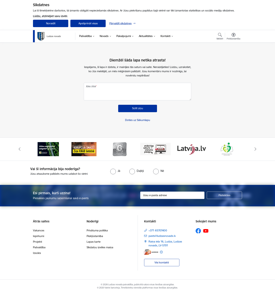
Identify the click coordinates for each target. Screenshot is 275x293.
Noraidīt (50, 23)
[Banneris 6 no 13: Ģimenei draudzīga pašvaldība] (226, 149)
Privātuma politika (97, 230)
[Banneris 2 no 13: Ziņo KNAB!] (83, 149)
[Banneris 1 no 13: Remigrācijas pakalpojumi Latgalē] (48, 149)
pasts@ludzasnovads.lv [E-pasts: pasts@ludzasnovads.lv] (162, 236)
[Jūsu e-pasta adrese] (172, 195)
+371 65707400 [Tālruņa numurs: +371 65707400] (158, 230)
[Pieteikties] (224, 195)
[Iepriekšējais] (20, 149)
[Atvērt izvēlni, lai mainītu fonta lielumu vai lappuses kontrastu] (233, 37)
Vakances (38, 230)
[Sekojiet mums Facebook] (198, 230)
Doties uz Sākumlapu (137, 120)
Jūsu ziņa (91, 86)
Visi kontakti (162, 262)
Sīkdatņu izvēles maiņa (100, 247)
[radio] (115, 171)
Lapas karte (94, 241)
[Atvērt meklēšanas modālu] (220, 37)
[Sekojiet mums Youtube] (205, 231)
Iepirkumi (38, 236)
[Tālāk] (255, 149)
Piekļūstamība (95, 236)
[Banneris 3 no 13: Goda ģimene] (120, 149)
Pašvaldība (39, 247)
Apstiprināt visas (88, 23)
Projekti (37, 241)
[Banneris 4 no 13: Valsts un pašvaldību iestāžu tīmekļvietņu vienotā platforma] (155, 149)
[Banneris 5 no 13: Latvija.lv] (191, 149)
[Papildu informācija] (161, 252)
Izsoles (37, 253)
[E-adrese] (151, 252)
